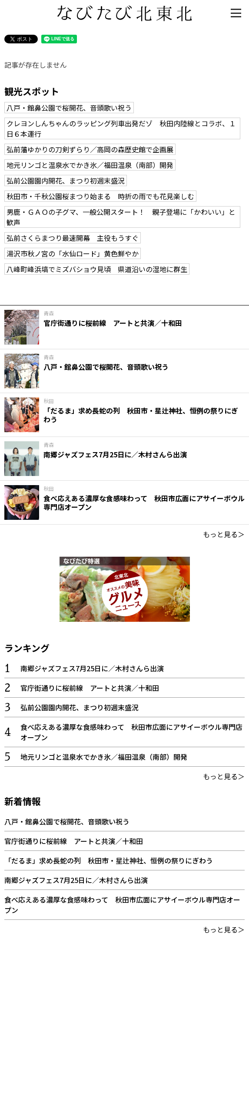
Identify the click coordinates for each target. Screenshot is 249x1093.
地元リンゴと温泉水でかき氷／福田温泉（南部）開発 (90, 165)
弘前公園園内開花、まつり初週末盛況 (66, 180)
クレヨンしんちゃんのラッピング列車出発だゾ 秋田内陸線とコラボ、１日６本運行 (121, 128)
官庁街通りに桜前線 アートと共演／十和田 (89, 688)
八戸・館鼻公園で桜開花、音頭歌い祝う (69, 107)
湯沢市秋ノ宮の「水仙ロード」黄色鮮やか (73, 253)
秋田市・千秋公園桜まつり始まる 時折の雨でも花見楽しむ (100, 196)
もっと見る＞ (224, 534)
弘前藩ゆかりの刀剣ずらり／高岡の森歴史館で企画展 (90, 149)
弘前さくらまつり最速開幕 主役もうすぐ (73, 238)
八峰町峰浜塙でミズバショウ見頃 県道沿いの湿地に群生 (97, 269)
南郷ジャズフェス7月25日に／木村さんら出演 (92, 668)
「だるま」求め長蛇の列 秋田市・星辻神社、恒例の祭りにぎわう (108, 860)
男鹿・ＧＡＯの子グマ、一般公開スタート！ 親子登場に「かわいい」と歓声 (121, 217)
